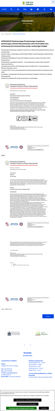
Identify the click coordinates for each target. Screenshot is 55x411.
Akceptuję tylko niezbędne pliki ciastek (21, 408)
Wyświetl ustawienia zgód (27, 404)
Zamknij (43, 408)
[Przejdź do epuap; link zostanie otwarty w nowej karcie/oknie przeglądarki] (31, 9)
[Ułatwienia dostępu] (18, 9)
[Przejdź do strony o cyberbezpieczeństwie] (44, 9)
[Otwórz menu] (53, 2)
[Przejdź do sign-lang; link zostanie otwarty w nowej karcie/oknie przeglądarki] (51, 9)
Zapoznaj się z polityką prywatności (27, 400)
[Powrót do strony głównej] (2, 34)
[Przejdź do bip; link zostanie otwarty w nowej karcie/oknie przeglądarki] (24, 9)
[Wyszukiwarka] (11, 9)
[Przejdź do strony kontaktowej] (4, 9)
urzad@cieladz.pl (11, 373)
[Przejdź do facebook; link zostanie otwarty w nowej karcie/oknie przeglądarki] (38, 9)
